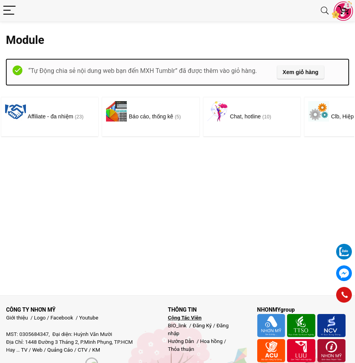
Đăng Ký (202, 326)
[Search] (324, 10)
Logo (40, 318)
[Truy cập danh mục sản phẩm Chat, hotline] (276, 116)
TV (24, 350)
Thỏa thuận (181, 349)
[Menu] (9, 10)
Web (37, 350)
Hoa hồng (211, 341)
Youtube (89, 318)
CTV (83, 350)
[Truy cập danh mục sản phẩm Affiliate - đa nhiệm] (54, 116)
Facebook (61, 318)
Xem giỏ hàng (300, 72)
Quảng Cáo (60, 350)
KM (96, 350)
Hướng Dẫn (181, 341)
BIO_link (178, 326)
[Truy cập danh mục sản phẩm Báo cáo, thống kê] (165, 116)
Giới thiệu (17, 318)
